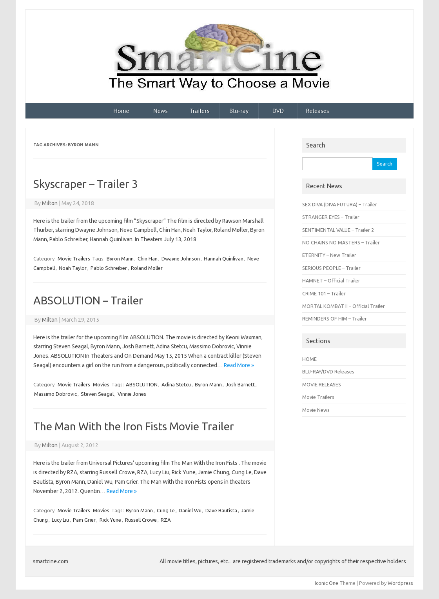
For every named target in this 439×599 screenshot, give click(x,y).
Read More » (239, 365)
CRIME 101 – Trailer (324, 293)
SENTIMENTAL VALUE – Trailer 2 (338, 230)
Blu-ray (239, 111)
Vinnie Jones (132, 394)
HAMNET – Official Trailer (331, 280)
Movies (101, 384)
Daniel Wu (190, 510)
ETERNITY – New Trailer (329, 255)
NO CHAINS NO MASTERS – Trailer (341, 242)
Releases (317, 111)
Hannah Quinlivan (223, 258)
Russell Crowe (141, 520)
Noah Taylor (73, 268)
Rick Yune (110, 520)
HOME (309, 359)
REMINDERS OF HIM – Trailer (334, 318)
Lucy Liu (60, 520)
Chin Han (148, 258)
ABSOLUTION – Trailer (88, 300)
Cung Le (166, 510)
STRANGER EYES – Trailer (330, 217)
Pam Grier (84, 520)
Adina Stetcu (176, 384)
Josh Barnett (240, 384)
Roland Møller (147, 268)
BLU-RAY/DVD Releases (328, 371)
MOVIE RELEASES (321, 384)
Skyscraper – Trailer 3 (85, 184)
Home (121, 111)
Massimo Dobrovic (55, 394)
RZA (166, 520)
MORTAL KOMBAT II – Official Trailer (343, 306)
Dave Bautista (221, 510)
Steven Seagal (97, 394)
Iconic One (326, 583)
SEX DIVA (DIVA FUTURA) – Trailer (339, 204)
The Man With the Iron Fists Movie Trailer (133, 426)
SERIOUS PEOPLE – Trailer (331, 268)
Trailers (200, 111)
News (160, 111)
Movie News (316, 410)
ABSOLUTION (142, 384)
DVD (278, 111)
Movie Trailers (74, 258)
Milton (50, 203)
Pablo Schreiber (109, 268)
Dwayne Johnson (180, 258)
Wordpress (400, 583)
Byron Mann (120, 258)
